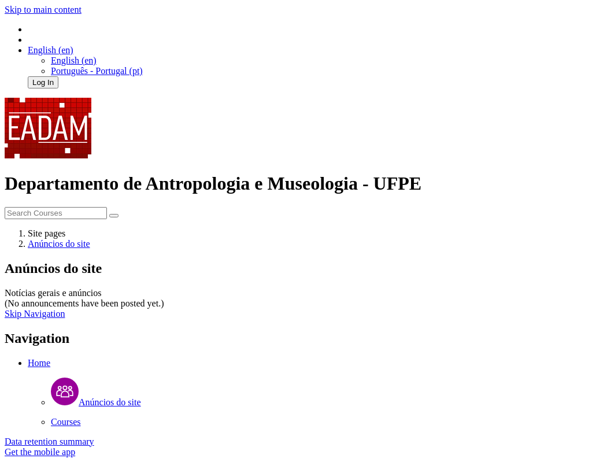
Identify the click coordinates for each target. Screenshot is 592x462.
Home (39, 363)
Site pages (46, 233)
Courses (66, 422)
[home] (48, 155)
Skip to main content (43, 9)
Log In (43, 82)
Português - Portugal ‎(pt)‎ (97, 71)
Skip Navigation (35, 314)
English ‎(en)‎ (74, 60)
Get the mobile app (40, 452)
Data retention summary (49, 441)
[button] (50, 50)
